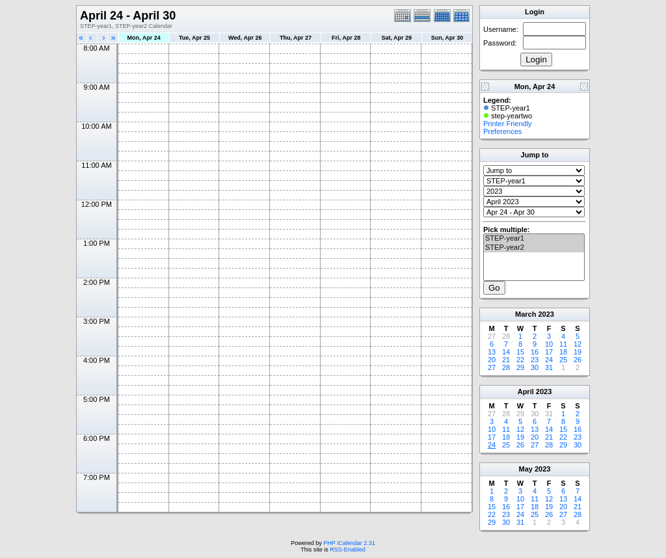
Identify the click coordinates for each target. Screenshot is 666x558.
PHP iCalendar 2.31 (349, 543)
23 (535, 360)
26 (577, 360)
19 (577, 352)
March (525, 314)
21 (506, 360)
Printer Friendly (507, 123)
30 (535, 367)
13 (492, 352)
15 (520, 352)
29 (520, 367)
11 (563, 344)
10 (549, 344)
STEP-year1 (534, 238)
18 (563, 352)
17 (549, 352)
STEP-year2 (534, 247)
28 (506, 367)
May (526, 469)
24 (549, 360)
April (526, 391)
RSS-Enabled (348, 549)
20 (492, 360)
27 (492, 367)
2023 (545, 314)
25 (563, 360)
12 (577, 344)
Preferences (502, 131)
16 (535, 352)
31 (549, 367)
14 (506, 352)
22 (520, 360)
